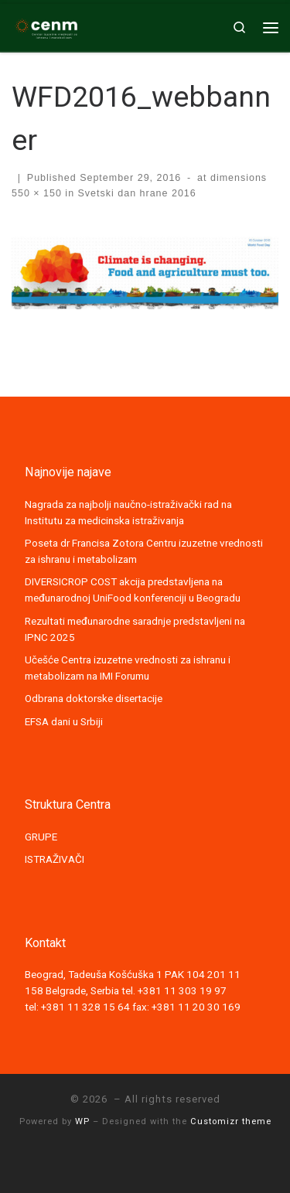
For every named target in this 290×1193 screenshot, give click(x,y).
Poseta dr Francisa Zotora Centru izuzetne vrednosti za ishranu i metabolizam (144, 551)
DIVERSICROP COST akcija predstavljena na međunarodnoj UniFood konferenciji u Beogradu (133, 589)
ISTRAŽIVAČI (54, 859)
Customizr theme (230, 1121)
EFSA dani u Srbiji (64, 721)
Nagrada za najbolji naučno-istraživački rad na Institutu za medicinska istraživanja (128, 512)
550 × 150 (37, 193)
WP (82, 1121)
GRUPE (41, 836)
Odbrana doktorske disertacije (93, 698)
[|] (46, 25)
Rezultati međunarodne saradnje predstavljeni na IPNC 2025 (135, 629)
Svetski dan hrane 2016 (135, 193)
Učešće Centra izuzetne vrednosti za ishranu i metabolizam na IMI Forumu (127, 667)
